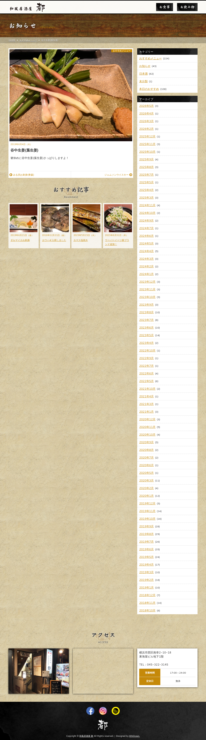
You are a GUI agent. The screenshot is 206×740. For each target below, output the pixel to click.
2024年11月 (147, 205)
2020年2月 (146, 488)
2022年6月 (146, 373)
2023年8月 (146, 312)
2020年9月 (146, 442)
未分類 (143, 81)
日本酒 (143, 74)
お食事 (164, 7)
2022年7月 (146, 366)
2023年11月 (147, 289)
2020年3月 (146, 480)
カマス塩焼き (80, 240)
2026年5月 (146, 106)
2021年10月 (147, 389)
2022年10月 (147, 350)
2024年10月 (147, 213)
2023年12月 (147, 282)
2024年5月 (146, 243)
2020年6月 (146, 465)
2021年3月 (146, 404)
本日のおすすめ (149, 89)
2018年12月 (147, 595)
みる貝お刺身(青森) (21, 174)
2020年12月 (147, 419)
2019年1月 (146, 587)
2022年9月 (146, 358)
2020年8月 (146, 450)
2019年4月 (146, 565)
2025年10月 (147, 152)
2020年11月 (147, 427)
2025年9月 (146, 159)
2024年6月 (146, 236)
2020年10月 (147, 435)
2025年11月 (147, 144)
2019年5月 (146, 557)
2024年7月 (146, 228)
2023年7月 (146, 320)
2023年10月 (147, 297)
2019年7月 (146, 542)
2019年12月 (147, 503)
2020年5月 (146, 473)
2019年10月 (147, 519)
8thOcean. (134, 736)
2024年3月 (146, 259)
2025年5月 (146, 182)
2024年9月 (146, 220)
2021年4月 (146, 396)
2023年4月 (146, 343)
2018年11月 (147, 603)
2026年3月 (146, 121)
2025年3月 (146, 198)
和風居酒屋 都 (86, 736)
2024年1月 (146, 274)
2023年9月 (146, 305)
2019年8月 (146, 534)
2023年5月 (146, 335)
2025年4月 (146, 190)
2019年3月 (146, 572)
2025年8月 (146, 167)
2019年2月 (146, 580)
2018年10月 (147, 610)
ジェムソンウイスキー (118, 174)
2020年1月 (146, 496)
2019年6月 (146, 549)
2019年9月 (146, 526)
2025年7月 (146, 175)
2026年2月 (146, 129)
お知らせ (144, 66)
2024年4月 (146, 251)
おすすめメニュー (122, 50)
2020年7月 (146, 458)
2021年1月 (146, 412)
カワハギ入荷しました (54, 240)
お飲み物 (187, 7)
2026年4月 (146, 113)
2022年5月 (146, 381)
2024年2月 (146, 266)
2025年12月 (147, 136)
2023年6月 (146, 328)
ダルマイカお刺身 (20, 240)
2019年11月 (147, 511)
